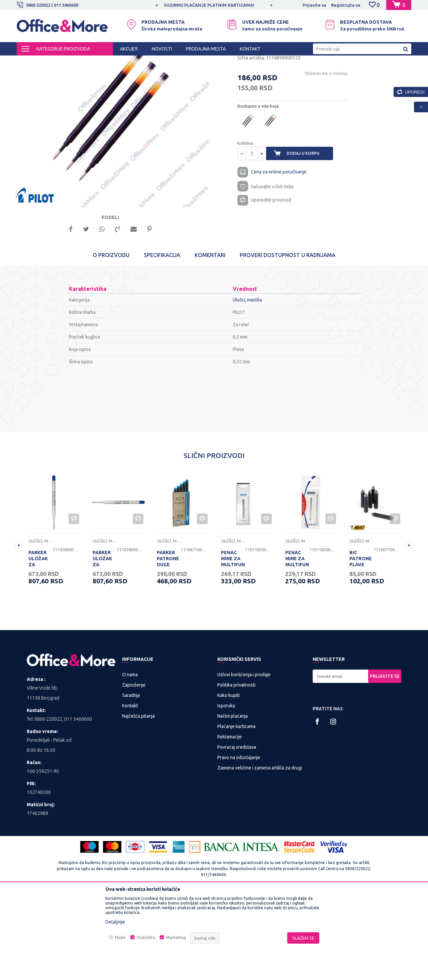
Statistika (145, 937)
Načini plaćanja (232, 778)
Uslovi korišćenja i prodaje (244, 736)
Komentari (210, 317)
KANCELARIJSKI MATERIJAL (98, 61)
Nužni (120, 937)
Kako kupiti (228, 757)
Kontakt (130, 767)
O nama (130, 736)
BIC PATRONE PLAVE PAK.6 (360, 623)
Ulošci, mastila (187, 61)
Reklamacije (229, 798)
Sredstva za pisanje (149, 61)
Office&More (29, 61)
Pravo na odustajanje (238, 819)
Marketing (176, 937)
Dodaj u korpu (308, 211)
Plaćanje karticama (236, 788)
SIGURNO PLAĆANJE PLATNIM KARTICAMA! (213, 5)
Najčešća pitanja (138, 778)
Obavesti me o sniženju (320, 131)
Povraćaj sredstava (236, 809)
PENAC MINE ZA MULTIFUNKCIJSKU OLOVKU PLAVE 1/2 (233, 626)
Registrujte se (345, 5)
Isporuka (226, 767)
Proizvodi (56, 61)
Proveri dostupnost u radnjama (287, 317)
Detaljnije (115, 922)
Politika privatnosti (236, 746)
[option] (214, 5)
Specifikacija (162, 317)
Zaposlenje (133, 746)
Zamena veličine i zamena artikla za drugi (259, 829)
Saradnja (131, 757)
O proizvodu (111, 317)
